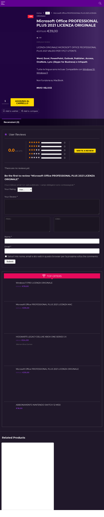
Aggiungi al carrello (22, 102)
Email (8, 246)
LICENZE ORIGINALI (10, 487)
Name (8, 237)
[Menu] (3, 3)
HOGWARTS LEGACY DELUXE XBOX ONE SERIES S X (41, 337)
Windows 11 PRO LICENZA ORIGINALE (34, 283)
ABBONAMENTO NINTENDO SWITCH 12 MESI (38, 405)
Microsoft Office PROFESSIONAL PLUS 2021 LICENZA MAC (44, 304)
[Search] (100, 3)
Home (39, 13)
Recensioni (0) (11, 122)
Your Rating (10, 189)
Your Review (11, 197)
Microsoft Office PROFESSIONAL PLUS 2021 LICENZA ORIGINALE (47, 369)
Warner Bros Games (24, 344)
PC (47, 13)
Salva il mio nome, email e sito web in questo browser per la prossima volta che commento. (53, 256)
